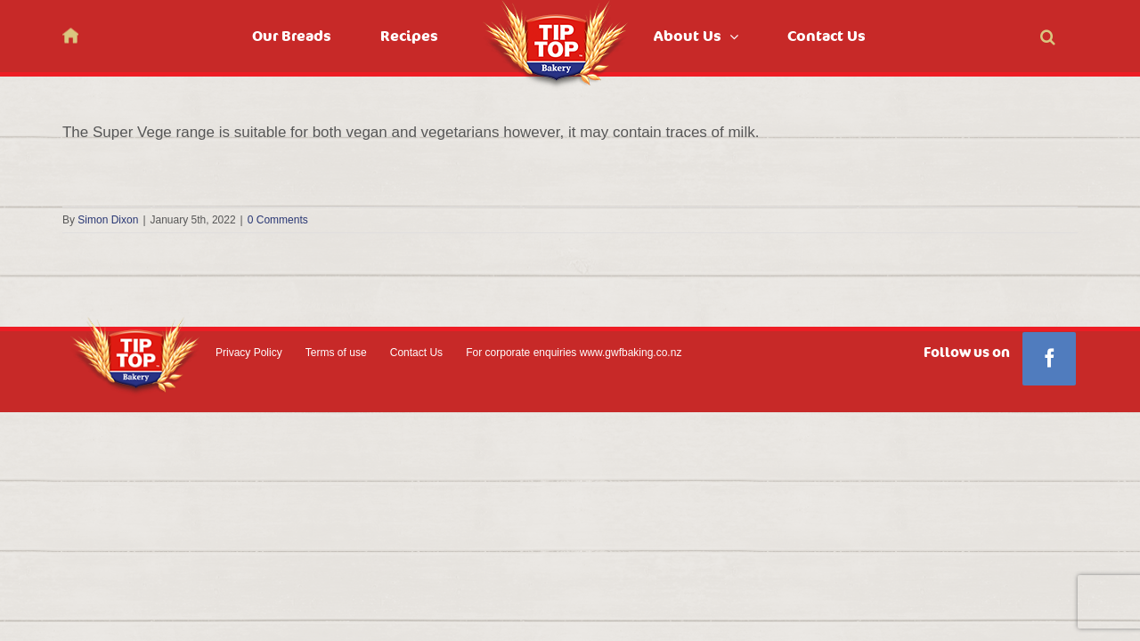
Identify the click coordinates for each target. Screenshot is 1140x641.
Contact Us (416, 352)
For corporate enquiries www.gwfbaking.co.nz (573, 352)
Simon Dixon (107, 220)
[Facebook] (1049, 358)
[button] (1070, 36)
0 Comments (278, 220)
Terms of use (336, 352)
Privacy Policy (249, 352)
